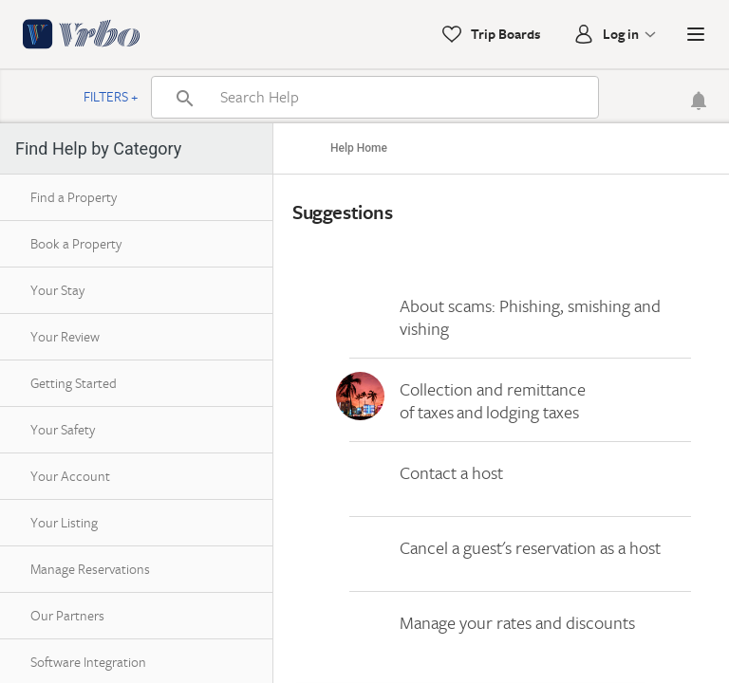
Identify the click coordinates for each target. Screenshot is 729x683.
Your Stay (57, 290)
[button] (696, 34)
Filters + (111, 96)
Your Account (70, 476)
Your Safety (62, 429)
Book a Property (76, 243)
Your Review (65, 336)
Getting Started (73, 383)
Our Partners (67, 615)
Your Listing (64, 522)
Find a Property (73, 197)
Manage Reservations (90, 569)
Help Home (358, 148)
